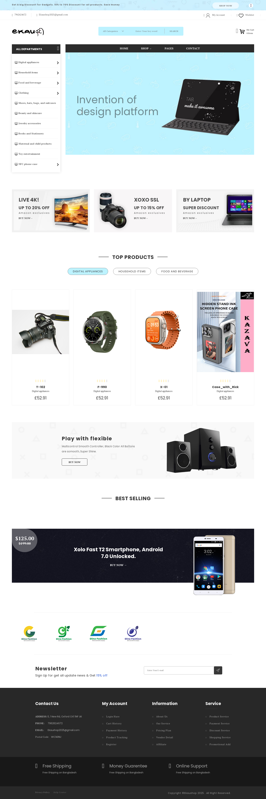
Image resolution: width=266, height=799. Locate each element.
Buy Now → (118, 564)
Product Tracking (117, 736)
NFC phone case (36, 164)
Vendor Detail (164, 736)
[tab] (86, 271)
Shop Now (225, 5)
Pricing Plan (163, 729)
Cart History (114, 722)
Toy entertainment (26, 153)
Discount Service (220, 729)
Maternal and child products (32, 143)
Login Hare (113, 715)
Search (183, 31)
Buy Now (74, 461)
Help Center (60, 791)
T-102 (40, 386)
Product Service (219, 715)
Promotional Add (220, 743)
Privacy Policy (42, 791)
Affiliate (161, 743)
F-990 (102, 386)
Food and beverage (36, 83)
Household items (36, 73)
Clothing (36, 93)
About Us (162, 715)
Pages (169, 48)
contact (193, 48)
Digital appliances (36, 63)
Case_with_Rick (225, 386)
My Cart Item (250, 31)
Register (111, 743)
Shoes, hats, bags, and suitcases (34, 103)
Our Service (163, 722)
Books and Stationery (28, 133)
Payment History (116, 729)
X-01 (163, 386)
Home (124, 48)
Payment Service (220, 722)
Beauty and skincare (27, 113)
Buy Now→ (26, 218)
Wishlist (245, 14)
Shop (146, 48)
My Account (214, 14)
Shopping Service (220, 736)
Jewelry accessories (27, 123)
